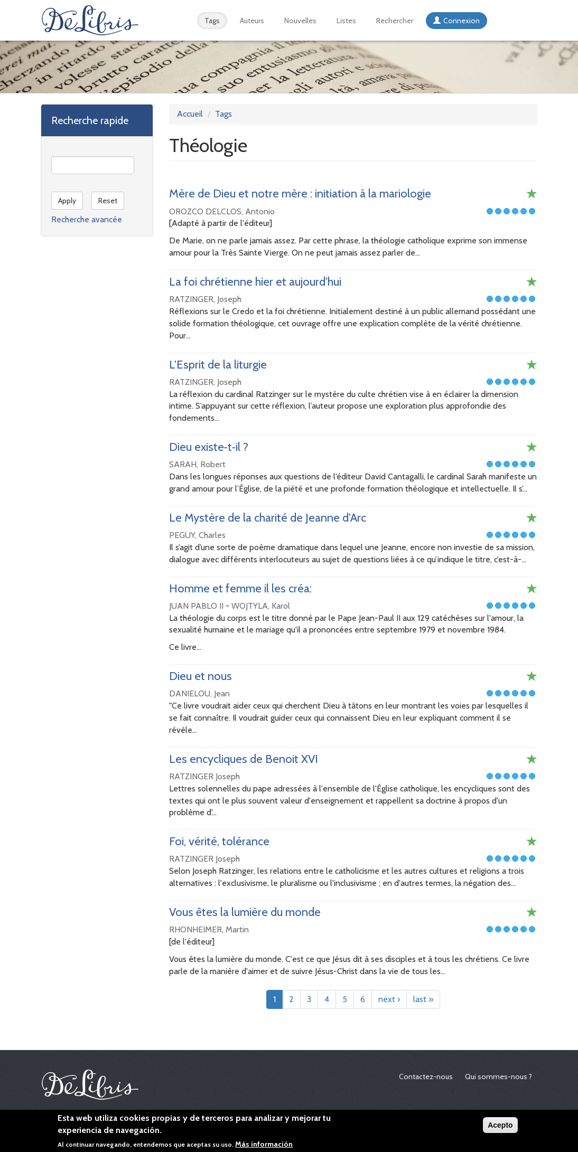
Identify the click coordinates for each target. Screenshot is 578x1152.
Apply (67, 200)
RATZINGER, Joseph (205, 299)
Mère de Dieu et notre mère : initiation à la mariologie (300, 193)
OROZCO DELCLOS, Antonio (222, 211)
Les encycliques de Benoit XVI (243, 759)
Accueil (190, 114)
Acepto (500, 1127)
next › (389, 999)
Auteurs (252, 20)
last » (423, 999)
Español (501, 20)
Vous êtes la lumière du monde (245, 912)
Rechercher (394, 20)
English (515, 20)
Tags (212, 20)
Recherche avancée (86, 219)
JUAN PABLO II (196, 606)
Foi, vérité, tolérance (219, 841)
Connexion (461, 20)
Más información (264, 1146)
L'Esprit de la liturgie (218, 364)
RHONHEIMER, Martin (209, 929)
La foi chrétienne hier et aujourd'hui (255, 282)
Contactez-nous (426, 1076)
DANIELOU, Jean (199, 693)
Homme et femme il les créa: (240, 588)
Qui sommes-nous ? (498, 1076)
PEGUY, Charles (197, 535)
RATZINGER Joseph (204, 776)
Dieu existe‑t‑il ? (209, 447)
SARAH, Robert (197, 464)
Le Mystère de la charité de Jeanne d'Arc (267, 518)
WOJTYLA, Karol (260, 606)
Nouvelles (300, 20)
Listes (346, 20)
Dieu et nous (200, 676)
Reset (107, 200)
